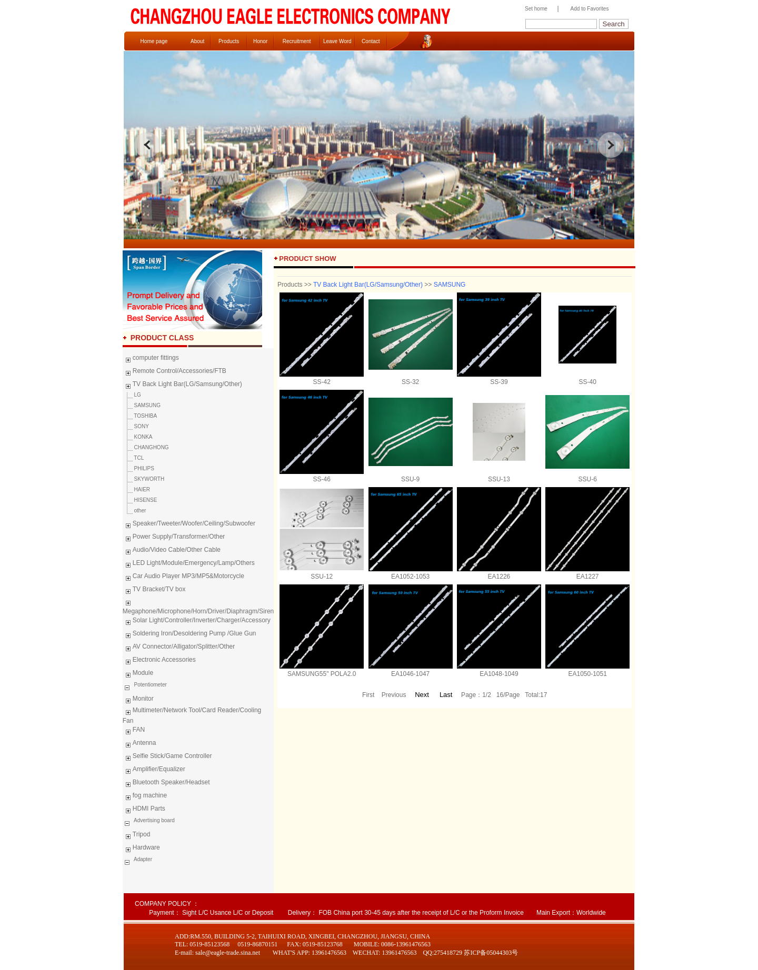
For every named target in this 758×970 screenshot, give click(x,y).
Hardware (141, 849)
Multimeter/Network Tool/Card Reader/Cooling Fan (192, 715)
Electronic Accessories (159, 661)
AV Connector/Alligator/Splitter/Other (179, 648)
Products (228, 41)
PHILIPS (138, 468)
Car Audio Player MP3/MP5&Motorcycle (183, 577)
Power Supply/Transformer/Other (174, 538)
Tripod (137, 836)
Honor (260, 41)
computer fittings (151, 359)
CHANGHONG (146, 447)
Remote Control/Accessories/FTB (174, 372)
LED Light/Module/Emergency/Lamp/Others (189, 564)
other (134, 510)
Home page (154, 41)
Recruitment (297, 41)
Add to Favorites (590, 9)
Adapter (142, 859)
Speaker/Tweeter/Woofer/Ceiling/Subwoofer (189, 525)
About (197, 41)
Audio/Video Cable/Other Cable (172, 551)
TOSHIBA (140, 416)
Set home (533, 9)
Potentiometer (150, 685)
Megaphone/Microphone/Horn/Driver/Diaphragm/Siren (198, 606)
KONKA (138, 437)
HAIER (136, 489)
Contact (371, 41)
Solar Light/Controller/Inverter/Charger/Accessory (197, 622)
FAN (134, 731)
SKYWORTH (143, 479)
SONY (136, 426)
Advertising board (154, 820)
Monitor (138, 700)
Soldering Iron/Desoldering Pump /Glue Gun (189, 635)
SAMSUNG (142, 405)
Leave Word (337, 41)
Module (138, 674)
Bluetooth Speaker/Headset (166, 784)
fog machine (145, 797)
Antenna (139, 744)
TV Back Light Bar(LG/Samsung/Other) (182, 385)
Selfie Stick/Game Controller (167, 757)
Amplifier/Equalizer (154, 770)
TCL (133, 458)
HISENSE (140, 500)
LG (132, 395)
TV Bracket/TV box (154, 590)
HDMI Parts (144, 810)
